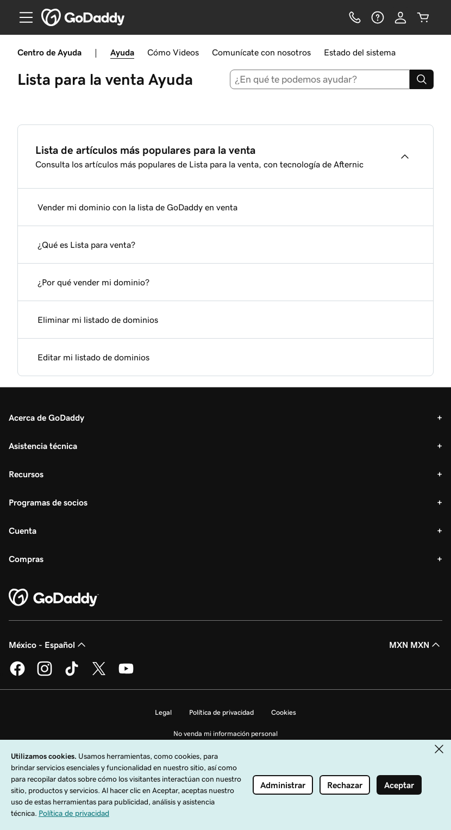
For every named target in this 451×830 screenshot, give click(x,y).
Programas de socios (48, 502)
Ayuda (122, 52)
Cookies (283, 712)
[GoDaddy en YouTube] (126, 674)
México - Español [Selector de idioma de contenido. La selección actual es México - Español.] (48, 644)
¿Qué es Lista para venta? (86, 244)
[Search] (422, 79)
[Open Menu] (21, 17)
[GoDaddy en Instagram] (44, 674)
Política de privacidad (221, 712)
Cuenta (22, 530)
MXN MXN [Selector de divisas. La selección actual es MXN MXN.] (415, 644)
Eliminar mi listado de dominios (97, 319)
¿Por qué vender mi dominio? (93, 282)
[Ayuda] (377, 17)
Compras (26, 558)
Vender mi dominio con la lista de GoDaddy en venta (137, 207)
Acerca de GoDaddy (46, 417)
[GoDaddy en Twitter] (99, 674)
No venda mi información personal (225, 733)
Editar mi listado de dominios (93, 357)
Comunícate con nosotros (261, 52)
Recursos (26, 474)
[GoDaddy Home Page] (54, 598)
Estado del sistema (360, 52)
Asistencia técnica (43, 445)
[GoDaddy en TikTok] (71, 674)
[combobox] (320, 79)
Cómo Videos (173, 52)
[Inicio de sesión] (400, 17)
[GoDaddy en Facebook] (17, 674)
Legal (163, 712)
